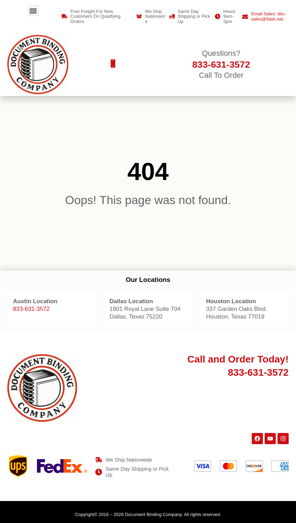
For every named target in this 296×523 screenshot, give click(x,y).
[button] (33, 10)
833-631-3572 (31, 309)
